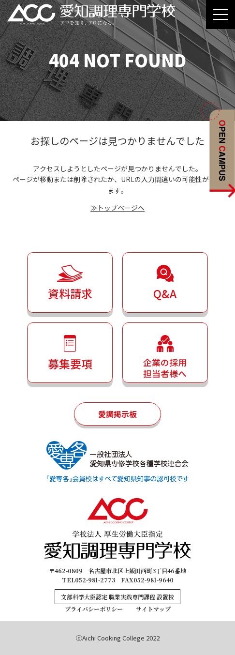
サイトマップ (153, 609)
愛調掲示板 (117, 414)
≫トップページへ (117, 208)
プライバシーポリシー (94, 609)
